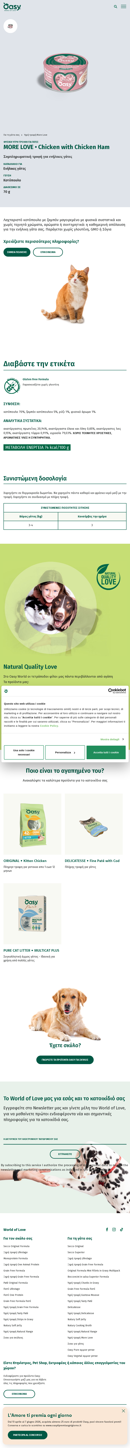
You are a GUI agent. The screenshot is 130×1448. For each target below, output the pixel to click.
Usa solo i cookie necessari (24, 752)
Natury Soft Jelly (12, 1325)
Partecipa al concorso (27, 1435)
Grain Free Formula (14, 1270)
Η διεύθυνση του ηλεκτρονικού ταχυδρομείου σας (30, 1139)
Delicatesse (74, 1307)
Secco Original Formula (16, 1246)
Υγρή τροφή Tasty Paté (15, 1313)
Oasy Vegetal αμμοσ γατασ (83, 1356)
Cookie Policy (49, 725)
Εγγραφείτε (65, 1154)
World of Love (14, 1230)
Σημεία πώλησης (17, 252)
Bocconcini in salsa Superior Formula (88, 1276)
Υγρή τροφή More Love (80, 1337)
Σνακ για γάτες (76, 1343)
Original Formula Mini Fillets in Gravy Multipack (94, 1270)
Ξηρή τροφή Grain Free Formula (21, 1276)
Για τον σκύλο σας (17, 1238)
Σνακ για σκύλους (13, 1337)
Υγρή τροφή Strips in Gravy (18, 1319)
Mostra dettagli (109, 739)
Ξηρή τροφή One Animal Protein (21, 1264)
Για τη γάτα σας (80, 1238)
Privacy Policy (98, 1170)
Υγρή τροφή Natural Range (18, 1331)
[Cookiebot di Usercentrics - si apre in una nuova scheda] (111, 690)
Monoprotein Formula (15, 1258)
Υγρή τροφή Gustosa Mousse (83, 1295)
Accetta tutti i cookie (106, 752)
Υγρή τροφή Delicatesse (81, 1313)
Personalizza (65, 752)
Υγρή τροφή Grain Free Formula (20, 1307)
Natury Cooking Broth (80, 1325)
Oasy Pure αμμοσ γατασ (81, 1349)
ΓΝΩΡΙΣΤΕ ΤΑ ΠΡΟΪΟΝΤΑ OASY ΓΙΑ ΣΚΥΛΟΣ (65, 1059)
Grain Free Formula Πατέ (17, 1301)
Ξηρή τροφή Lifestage (15, 1252)
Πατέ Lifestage (11, 1288)
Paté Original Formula (15, 1282)
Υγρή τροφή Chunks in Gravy (83, 1282)
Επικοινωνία (47, 252)
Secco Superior (76, 1252)
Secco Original (76, 1246)
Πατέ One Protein (13, 1295)
